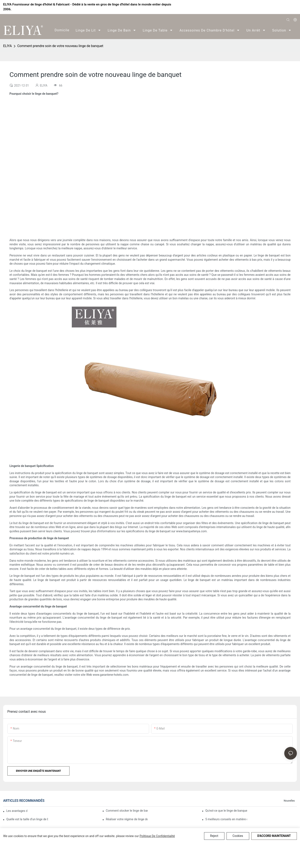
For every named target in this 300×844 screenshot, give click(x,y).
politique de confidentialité (157, 836)
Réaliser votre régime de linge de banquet (127, 819)
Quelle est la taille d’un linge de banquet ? (27, 819)
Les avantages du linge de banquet (16, 810)
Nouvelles (289, 800)
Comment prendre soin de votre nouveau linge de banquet (60, 46)
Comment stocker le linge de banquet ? (127, 810)
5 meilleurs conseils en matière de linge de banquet (226, 819)
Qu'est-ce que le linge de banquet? (226, 810)
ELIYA (7, 46)
